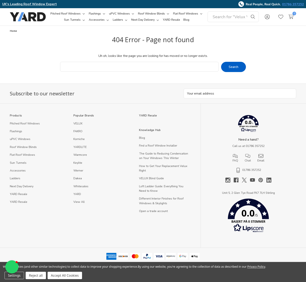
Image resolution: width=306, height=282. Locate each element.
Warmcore (80, 155)
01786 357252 (293, 4)
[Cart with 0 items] (291, 17)
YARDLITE (80, 147)
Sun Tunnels (18, 163)
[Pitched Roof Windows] (65, 13)
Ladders (15, 178)
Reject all (36, 275)
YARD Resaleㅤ (18, 202)
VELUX (77, 123)
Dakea (77, 178)
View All (79, 202)
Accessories (18, 171)
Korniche (79, 139)
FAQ (235, 157)
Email (260, 157)
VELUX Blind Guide (151, 178)
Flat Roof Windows (22, 155)
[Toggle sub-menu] (83, 13)
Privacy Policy (256, 266)
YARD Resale (18, 194)
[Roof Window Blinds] (151, 13)
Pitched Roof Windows (25, 123)
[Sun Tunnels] (72, 20)
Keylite (77, 163)
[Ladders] (118, 20)
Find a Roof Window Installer (158, 146)
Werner (78, 171)
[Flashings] (95, 13)
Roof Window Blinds (23, 147)
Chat (248, 157)
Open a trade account (153, 211)
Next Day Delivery (21, 186)
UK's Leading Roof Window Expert (29, 4)
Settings (14, 275)
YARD (77, 194)
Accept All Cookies (65, 275)
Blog (142, 138)
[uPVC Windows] (119, 13)
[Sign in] (267, 17)
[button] (248, 124)
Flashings (16, 131)
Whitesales (80, 186)
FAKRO (77, 131)
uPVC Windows (20, 139)
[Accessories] (97, 20)
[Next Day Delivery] (143, 20)
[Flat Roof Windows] (185, 13)
